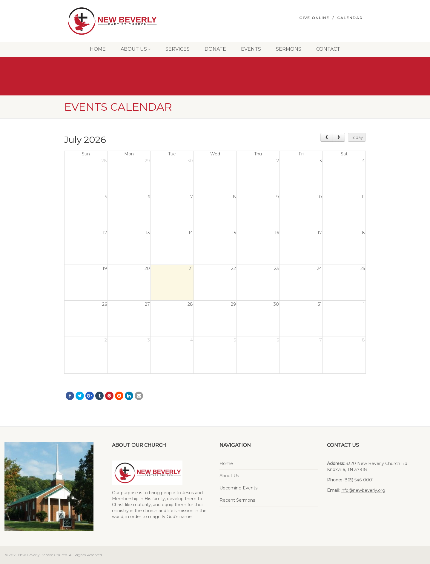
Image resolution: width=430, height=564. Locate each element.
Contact (328, 49)
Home (98, 49)
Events (251, 49)
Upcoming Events (238, 488)
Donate (215, 49)
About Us (135, 49)
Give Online (314, 18)
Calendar (350, 18)
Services (177, 49)
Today (357, 137)
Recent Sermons (237, 500)
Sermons (288, 49)
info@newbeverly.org (363, 490)
